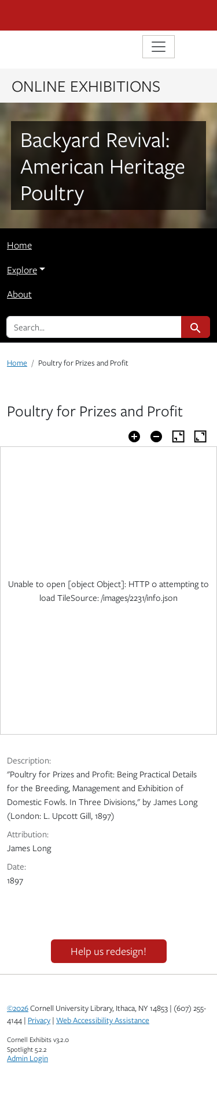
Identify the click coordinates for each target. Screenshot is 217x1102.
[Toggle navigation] (158, 46)
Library (41, 48)
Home (19, 245)
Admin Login (27, 1058)
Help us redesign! (108, 951)
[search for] (94, 327)
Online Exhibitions (86, 85)
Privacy (39, 1020)
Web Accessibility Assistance (102, 1020)
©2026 (17, 1008)
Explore (22, 270)
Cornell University (65, 15)
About (19, 294)
